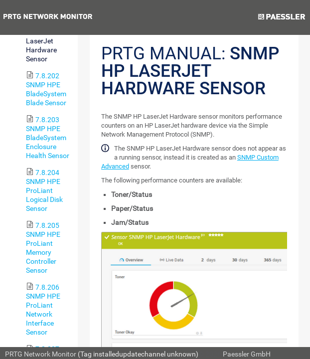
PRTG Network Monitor (40, 354)
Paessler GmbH (247, 354)
